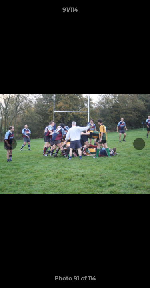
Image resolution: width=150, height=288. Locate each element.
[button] (121, 11)
